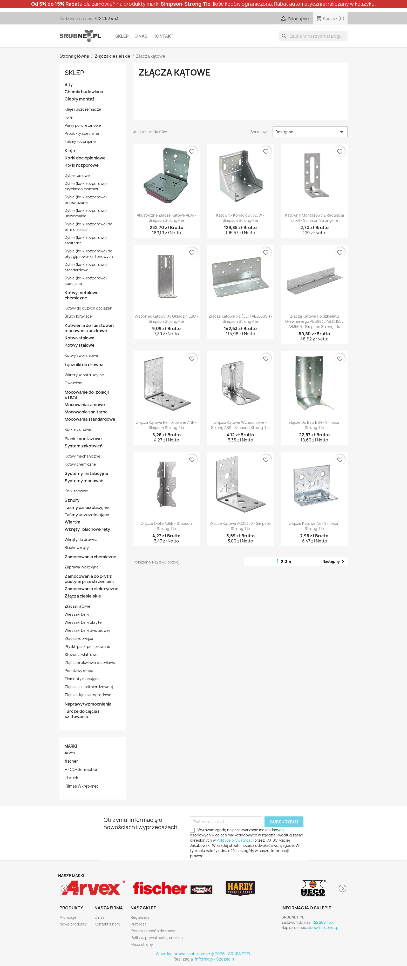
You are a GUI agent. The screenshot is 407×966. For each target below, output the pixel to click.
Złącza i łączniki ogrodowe (88, 694)
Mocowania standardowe (90, 419)
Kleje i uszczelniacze (83, 109)
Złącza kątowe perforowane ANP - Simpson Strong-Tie (166, 425)
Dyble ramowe (77, 175)
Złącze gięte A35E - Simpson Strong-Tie (166, 526)
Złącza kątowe (77, 606)
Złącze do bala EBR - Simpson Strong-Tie (314, 425)
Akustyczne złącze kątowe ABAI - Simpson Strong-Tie (166, 218)
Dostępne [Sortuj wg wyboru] (310, 132)
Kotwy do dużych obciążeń (88, 308)
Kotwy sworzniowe (81, 355)
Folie (69, 117)
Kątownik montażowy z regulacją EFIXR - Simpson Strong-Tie (314, 218)
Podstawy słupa (79, 670)
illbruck (71, 778)
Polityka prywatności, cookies (157, 937)
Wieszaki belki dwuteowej (87, 630)
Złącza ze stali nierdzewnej (89, 686)
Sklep (121, 36)
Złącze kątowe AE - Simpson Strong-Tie (314, 526)
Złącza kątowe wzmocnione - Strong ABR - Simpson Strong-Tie (240, 425)
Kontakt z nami (107, 924)
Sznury (72, 500)
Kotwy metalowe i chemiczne (82, 295)
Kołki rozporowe (82, 165)
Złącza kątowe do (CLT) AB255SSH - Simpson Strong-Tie (240, 319)
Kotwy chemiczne (80, 464)
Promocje (68, 917)
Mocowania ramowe (85, 404)
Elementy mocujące (82, 678)
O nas (140, 36)
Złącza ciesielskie (83, 596)
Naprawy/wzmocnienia (88, 704)
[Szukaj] (313, 36)
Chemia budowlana (84, 92)
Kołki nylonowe (78, 429)
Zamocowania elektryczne (91, 589)
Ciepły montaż (80, 99)
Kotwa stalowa (79, 338)
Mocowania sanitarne (86, 412)
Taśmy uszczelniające (87, 515)
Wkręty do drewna (81, 539)
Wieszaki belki (77, 614)
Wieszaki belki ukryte (83, 622)
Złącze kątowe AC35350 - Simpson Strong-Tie (240, 526)
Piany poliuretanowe (83, 125)
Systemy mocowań (84, 481)
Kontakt (163, 36)
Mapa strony (142, 944)
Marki (71, 746)
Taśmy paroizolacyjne (87, 507)
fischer (71, 761)
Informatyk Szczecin (214, 959)
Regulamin (140, 917)
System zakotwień (84, 446)
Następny (334, 562)
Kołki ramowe (76, 490)
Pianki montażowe (83, 438)
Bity (69, 84)
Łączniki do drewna (84, 364)
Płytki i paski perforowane (87, 646)
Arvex (70, 753)
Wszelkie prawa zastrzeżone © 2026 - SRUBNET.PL (203, 954)
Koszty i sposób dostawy (153, 930)
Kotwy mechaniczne (82, 456)
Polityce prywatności (235, 840)
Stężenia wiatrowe (81, 654)
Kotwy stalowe (79, 345)
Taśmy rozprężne (80, 141)
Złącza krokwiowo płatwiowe (90, 662)
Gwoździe (73, 382)
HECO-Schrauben (81, 769)
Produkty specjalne (82, 133)
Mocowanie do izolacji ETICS (87, 395)
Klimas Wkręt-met (81, 786)
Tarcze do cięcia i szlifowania (82, 714)
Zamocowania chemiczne (90, 557)
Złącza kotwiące (79, 638)
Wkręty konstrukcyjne (84, 374)
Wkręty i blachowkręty (87, 529)
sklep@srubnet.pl (323, 927)
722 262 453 (106, 18)
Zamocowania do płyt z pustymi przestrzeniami (89, 579)
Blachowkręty (77, 547)
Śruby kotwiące (78, 316)
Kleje (70, 150)
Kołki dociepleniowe (85, 158)
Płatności (139, 924)
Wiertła (72, 522)
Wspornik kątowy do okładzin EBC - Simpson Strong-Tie (166, 319)
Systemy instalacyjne (86, 473)
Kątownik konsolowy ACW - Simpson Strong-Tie (240, 218)
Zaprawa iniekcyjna (81, 567)
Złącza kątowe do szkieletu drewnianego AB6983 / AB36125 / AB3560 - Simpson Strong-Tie (314, 321)
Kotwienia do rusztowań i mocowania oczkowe (90, 328)
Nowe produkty (73, 924)
